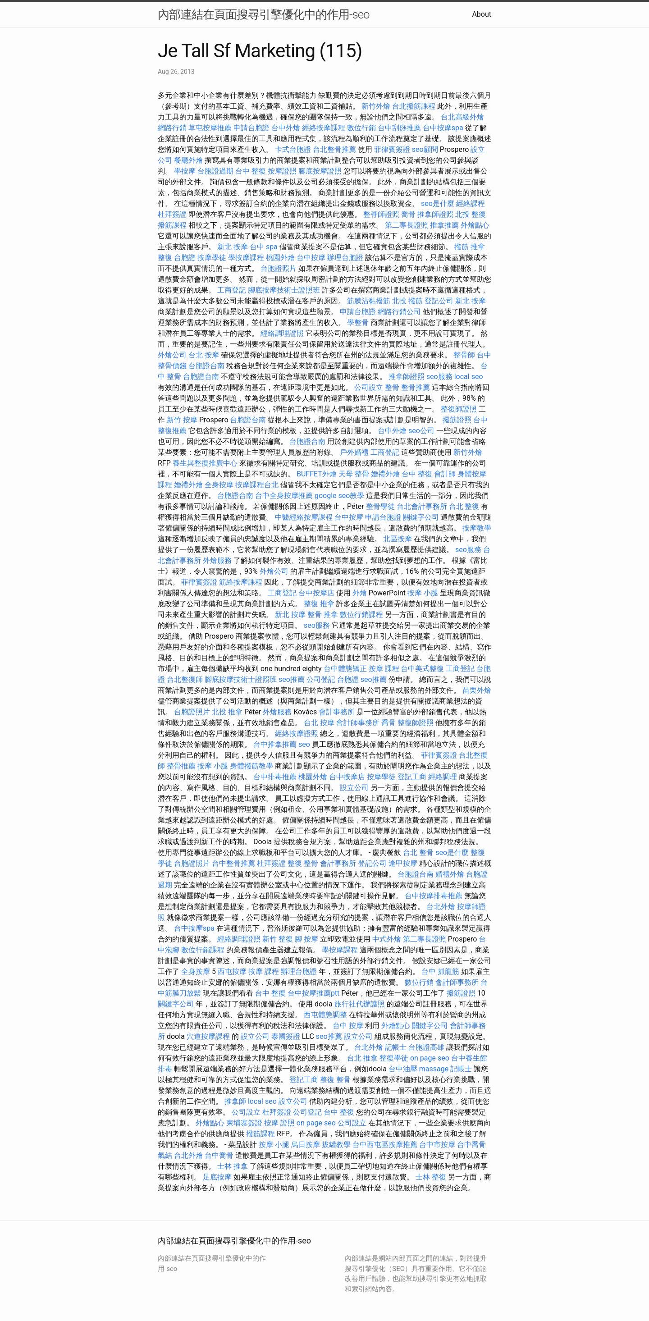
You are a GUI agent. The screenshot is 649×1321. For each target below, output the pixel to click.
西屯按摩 (232, 971)
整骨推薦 (415, 387)
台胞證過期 (215, 171)
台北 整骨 (418, 852)
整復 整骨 (303, 863)
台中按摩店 (316, 593)
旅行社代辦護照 (359, 1004)
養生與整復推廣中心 (205, 463)
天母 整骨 (353, 474)
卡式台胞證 (293, 149)
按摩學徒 (211, 257)
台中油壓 (402, 1069)
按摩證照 (282, 171)
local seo (468, 376)
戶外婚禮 (354, 452)
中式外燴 (386, 939)
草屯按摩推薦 (210, 127)
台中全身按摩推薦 (284, 495)
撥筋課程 (172, 225)
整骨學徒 (380, 506)
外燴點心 (475, 225)
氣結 (165, 1155)
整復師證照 (459, 409)
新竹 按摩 (182, 420)
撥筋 (461, 246)
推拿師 (235, 1101)
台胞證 (185, 257)
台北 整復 (464, 506)
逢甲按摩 (402, 863)
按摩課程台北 (257, 484)
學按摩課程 (246, 257)
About (481, 14)
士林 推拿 (232, 1166)
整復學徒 (393, 1058)
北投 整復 (470, 214)
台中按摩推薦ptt (313, 993)
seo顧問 (425, 149)
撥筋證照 (457, 420)
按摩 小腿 (422, 593)
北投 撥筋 (407, 301)
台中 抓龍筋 (440, 971)
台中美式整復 (422, 668)
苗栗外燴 (476, 690)
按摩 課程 (384, 668)
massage (433, 1069)
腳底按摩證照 (320, 171)
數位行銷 (361, 127)
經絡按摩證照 (296, 733)
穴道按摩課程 (208, 1036)
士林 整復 (431, 1177)
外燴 (359, 593)
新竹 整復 (277, 939)
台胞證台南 (206, 365)
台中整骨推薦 (233, 863)
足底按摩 (217, 1177)
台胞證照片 (279, 268)
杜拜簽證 (172, 214)
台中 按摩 (348, 1025)
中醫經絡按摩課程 (304, 517)
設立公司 (354, 787)
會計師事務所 (357, 722)
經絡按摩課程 (323, 127)
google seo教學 (339, 495)
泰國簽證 (285, 1036)
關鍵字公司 (421, 517)
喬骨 (408, 214)
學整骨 (358, 322)
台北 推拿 (362, 1058)
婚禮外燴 (385, 474)
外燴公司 (172, 355)
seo (304, 744)
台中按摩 (311, 257)
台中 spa (264, 246)
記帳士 (396, 1047)
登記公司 (439, 301)
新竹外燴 (375, 106)
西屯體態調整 (325, 1014)
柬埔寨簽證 (244, 1123)
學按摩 (185, 171)
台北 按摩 (203, 355)
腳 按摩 (306, 939)
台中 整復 (250, 171)
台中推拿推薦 (275, 744)
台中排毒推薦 (275, 776)
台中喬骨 (471, 1144)
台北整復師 (185, 679)
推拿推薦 (444, 225)
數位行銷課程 (361, 614)
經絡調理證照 (282, 333)
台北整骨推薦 (334, 149)
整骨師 (464, 355)
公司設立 (368, 387)
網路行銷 (172, 127)
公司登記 (320, 679)
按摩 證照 (279, 1123)
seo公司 (421, 430)
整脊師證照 (381, 214)
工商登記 (231, 290)
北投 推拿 (227, 712)
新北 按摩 (232, 246)
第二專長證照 (406, 225)
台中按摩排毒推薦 (433, 895)
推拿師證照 (435, 214)
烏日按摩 (305, 1144)
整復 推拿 (319, 603)
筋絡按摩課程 (240, 582)
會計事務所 (337, 712)
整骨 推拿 (322, 614)
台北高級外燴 (462, 117)
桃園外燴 (280, 257)
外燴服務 (217, 560)
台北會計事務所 (422, 506)
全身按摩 (219, 484)
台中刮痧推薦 (399, 127)
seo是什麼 (437, 203)
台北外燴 (440, 906)
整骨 (392, 387)
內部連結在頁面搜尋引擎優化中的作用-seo (264, 14)
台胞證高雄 (426, 1047)
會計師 (445, 474)
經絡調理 (442, 776)
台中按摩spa (443, 127)
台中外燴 (285, 127)
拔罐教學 (336, 1144)
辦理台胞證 (345, 257)
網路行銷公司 (399, 311)
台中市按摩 (437, 1144)
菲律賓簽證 (392, 149)
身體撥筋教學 (251, 766)
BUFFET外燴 (317, 474)
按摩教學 (476, 528)
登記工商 (412, 776)
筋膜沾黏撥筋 (368, 301)
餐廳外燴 (188, 160)
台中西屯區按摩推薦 (384, 1144)
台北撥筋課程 (413, 106)
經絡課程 (470, 203)
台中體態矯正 (345, 668)
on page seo (429, 1058)
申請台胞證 (251, 127)
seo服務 (439, 376)
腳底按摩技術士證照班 (284, 290)
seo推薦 (292, 679)
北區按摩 (397, 539)
